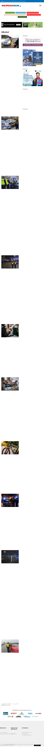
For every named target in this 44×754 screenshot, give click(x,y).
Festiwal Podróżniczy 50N (32, 12)
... (11, 703)
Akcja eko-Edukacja (10, 12)
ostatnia (8, 705)
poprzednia (4, 703)
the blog (11, 745)
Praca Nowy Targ (34, 744)
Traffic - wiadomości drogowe (33, 14)
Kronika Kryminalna (22, 16)
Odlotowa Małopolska (21, 12)
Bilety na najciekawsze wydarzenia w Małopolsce (15, 14)
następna (3, 705)
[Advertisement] (33, 98)
